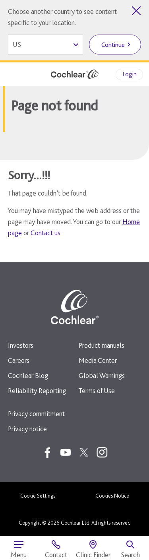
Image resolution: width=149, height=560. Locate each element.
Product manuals (101, 345)
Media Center (98, 360)
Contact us (45, 233)
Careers (18, 360)
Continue (113, 44)
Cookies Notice (112, 495)
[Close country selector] (136, 11)
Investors (20, 345)
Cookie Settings (37, 495)
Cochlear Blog (28, 375)
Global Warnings (102, 375)
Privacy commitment (36, 413)
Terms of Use (97, 390)
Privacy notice (27, 428)
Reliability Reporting (37, 390)
